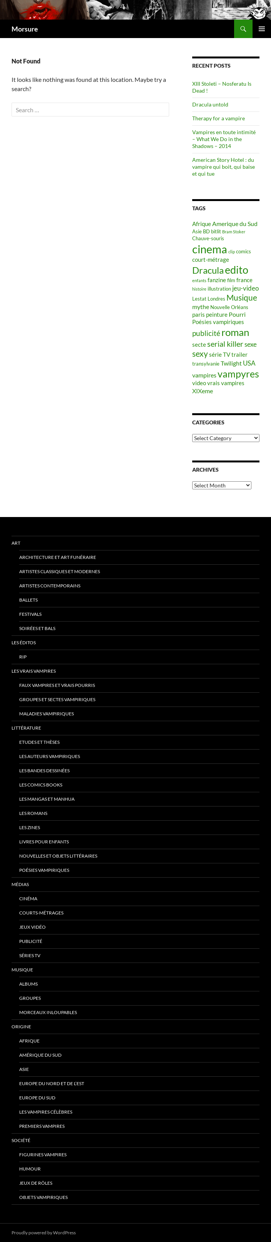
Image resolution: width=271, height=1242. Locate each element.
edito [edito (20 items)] (236, 269)
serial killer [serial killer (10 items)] (225, 343)
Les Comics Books (40, 785)
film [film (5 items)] (231, 280)
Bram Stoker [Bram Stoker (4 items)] (233, 231)
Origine (21, 1026)
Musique (22, 970)
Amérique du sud (40, 1055)
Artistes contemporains (49, 586)
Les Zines (29, 827)
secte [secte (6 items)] (199, 344)
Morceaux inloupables (48, 1012)
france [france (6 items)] (244, 280)
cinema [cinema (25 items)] (209, 249)
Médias (20, 884)
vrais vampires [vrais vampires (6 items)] (225, 383)
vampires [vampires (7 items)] (204, 375)
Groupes (30, 998)
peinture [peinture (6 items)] (217, 314)
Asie (24, 1069)
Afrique (29, 1041)
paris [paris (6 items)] (198, 314)
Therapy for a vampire (218, 118)
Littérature (26, 728)
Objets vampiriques (43, 1197)
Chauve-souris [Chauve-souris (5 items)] (208, 238)
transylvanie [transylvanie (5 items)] (205, 364)
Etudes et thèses (39, 742)
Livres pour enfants (44, 842)
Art (16, 543)
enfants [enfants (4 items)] (199, 280)
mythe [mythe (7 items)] (200, 306)
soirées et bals (37, 628)
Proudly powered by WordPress (44, 1232)
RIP (23, 657)
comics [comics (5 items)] (243, 251)
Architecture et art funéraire (57, 557)
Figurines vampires (43, 1154)
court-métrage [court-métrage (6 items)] (210, 259)
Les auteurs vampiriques (49, 756)
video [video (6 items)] (199, 383)
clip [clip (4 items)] (231, 251)
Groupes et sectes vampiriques (57, 699)
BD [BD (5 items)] (206, 231)
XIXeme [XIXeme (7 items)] (202, 390)
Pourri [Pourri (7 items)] (237, 314)
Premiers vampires (42, 1126)
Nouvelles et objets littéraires (58, 856)
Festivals (30, 614)
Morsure (25, 29)
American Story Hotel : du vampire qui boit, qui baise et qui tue (223, 166)
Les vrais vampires (34, 671)
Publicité (30, 941)
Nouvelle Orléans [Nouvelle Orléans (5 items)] (229, 307)
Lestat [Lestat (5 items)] (199, 299)
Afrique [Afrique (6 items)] (201, 224)
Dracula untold (210, 104)
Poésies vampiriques (44, 870)
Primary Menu (262, 29)
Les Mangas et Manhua (47, 799)
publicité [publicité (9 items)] (206, 333)
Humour (30, 1169)
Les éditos (24, 642)
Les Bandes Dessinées (44, 770)
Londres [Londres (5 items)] (216, 299)
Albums (28, 984)
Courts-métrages (41, 913)
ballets (28, 600)
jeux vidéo (32, 927)
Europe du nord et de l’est (51, 1083)
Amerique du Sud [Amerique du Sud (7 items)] (235, 223)
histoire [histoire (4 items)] (199, 288)
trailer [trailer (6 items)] (239, 354)
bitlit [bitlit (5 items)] (216, 231)
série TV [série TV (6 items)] (219, 354)
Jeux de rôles (35, 1183)
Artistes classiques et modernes (59, 571)
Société (21, 1140)
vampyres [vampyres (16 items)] (238, 373)
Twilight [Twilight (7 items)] (231, 363)
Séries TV (29, 955)
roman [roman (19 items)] (235, 332)
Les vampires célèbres (45, 1112)
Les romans (33, 813)
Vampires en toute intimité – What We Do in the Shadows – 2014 (224, 139)
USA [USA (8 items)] (249, 363)
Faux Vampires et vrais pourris (57, 685)
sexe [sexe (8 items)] (250, 344)
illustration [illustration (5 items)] (219, 289)
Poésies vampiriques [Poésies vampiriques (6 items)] (218, 322)
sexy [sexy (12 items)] (200, 354)
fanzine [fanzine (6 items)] (217, 280)
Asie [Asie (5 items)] (197, 231)
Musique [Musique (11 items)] (241, 297)
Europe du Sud (37, 1098)
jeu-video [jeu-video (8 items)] (245, 288)
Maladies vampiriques (46, 714)
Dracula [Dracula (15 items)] (208, 270)
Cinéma (28, 898)
